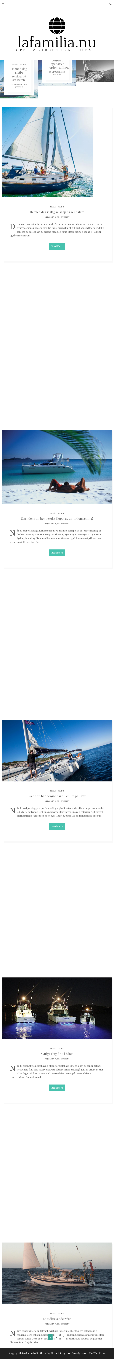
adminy (20, 87)
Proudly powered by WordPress (88, 1353)
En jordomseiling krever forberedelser (57, 875)
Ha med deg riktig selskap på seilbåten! (19, 74)
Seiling (23, 65)
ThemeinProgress (60, 1353)
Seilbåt (15, 65)
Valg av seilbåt (57, 1140)
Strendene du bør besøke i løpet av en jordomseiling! (57, 357)
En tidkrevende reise (57, 752)
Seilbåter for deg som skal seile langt (57, 1277)
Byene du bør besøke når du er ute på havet (57, 490)
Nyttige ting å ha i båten (57, 619)
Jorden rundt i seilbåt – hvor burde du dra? (57, 1007)
